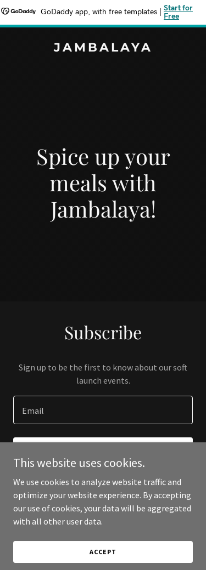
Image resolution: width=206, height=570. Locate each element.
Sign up (103, 453)
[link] (103, 48)
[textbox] (103, 410)
